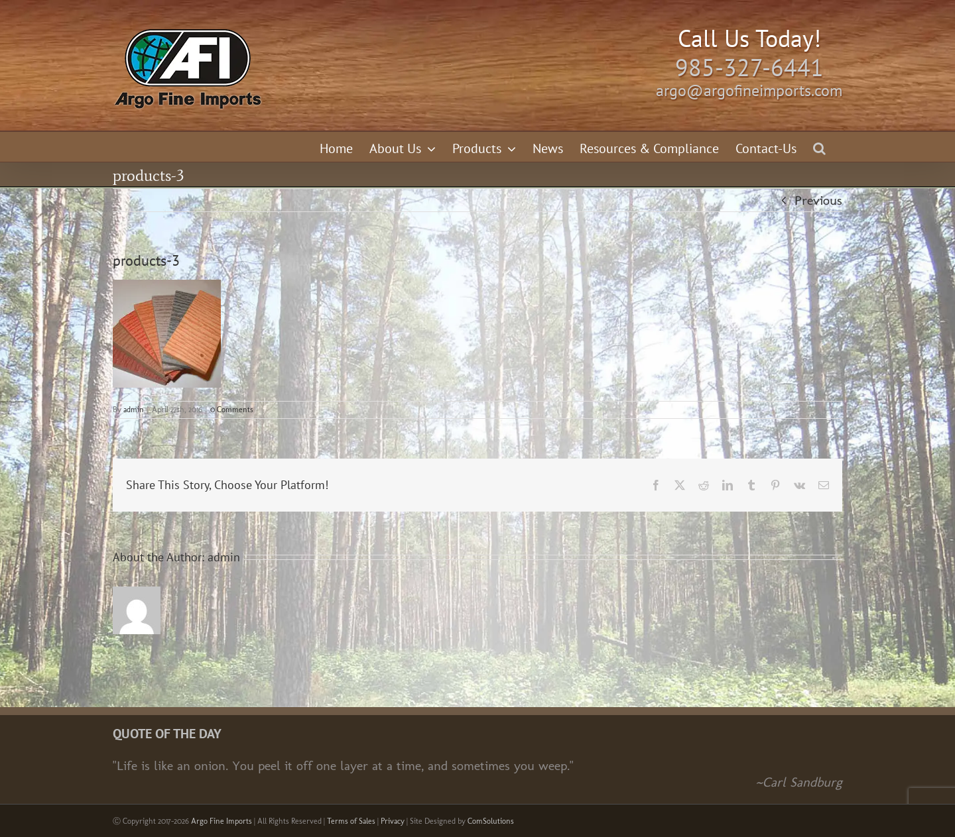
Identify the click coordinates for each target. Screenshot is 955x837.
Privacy (393, 821)
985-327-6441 (749, 67)
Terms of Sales (351, 821)
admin (133, 409)
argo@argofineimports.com (749, 90)
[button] (819, 147)
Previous (818, 200)
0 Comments (231, 409)
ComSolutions (491, 821)
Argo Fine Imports (221, 821)
